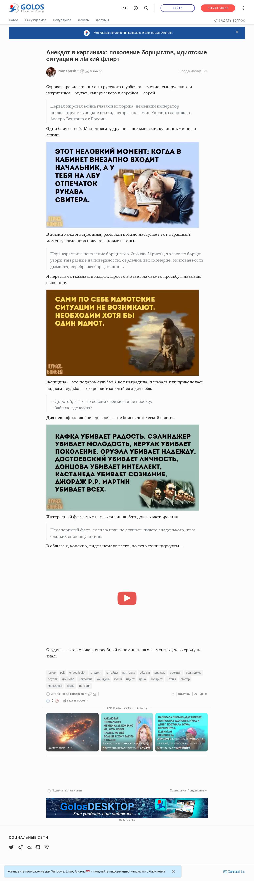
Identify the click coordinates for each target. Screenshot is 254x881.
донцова (91, 680)
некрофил (110, 680)
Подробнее (127, 821)
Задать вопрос (229, 20)
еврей (102, 687)
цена (170, 680)
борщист (185, 680)
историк (118, 687)
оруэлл (74, 680)
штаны (53, 687)
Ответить (183, 695)
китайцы (116, 673)
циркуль (168, 673)
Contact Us (234, 873)
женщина (129, 680)
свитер (68, 687)
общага (152, 673)
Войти (178, 8)
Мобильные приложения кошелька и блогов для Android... (128, 33)
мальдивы (86, 687)
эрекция (185, 673)
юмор (98, 71)
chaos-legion (80, 673)
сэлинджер (56, 680)
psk (63, 673)
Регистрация (218, 8)
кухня (145, 680)
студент (100, 673)
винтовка (135, 673)
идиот (158, 680)
